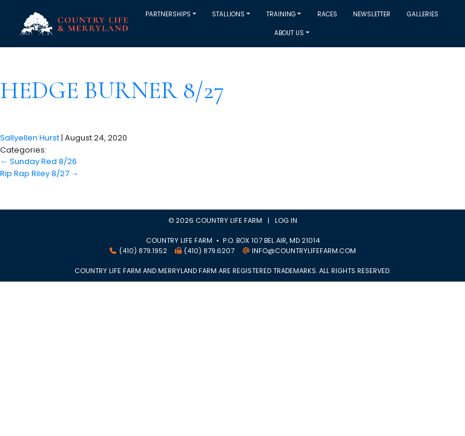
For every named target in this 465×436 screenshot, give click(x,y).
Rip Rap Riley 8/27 (39, 173)
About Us (289, 33)
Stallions (228, 14)
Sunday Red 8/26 (38, 161)
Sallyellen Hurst (29, 138)
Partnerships (168, 14)
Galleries (422, 14)
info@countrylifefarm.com (304, 251)
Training (281, 14)
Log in (286, 220)
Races (327, 14)
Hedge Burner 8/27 (112, 90)
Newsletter (372, 14)
